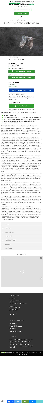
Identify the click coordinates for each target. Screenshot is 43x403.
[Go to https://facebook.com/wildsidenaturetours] (10, 315)
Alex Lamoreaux (12, 86)
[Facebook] (10, 401)
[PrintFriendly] (39, 401)
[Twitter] (18, 401)
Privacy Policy (13, 328)
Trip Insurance (13, 329)
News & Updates (13, 325)
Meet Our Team (13, 323)
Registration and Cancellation (16, 326)
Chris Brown (11, 84)
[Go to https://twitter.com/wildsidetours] (13, 315)
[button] (21, 90)
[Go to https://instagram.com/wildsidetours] (16, 315)
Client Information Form (15, 331)
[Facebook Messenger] (32, 401)
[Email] (25, 401)
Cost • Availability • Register (21, 71)
